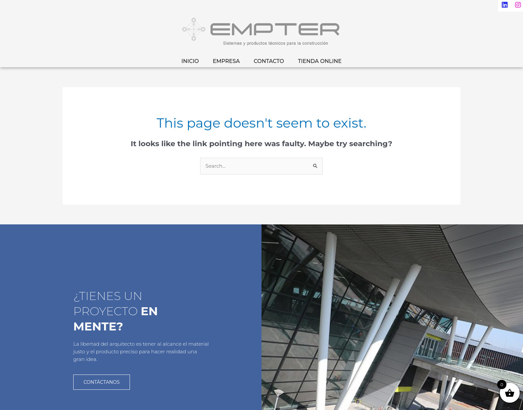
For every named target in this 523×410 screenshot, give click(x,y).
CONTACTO (269, 61)
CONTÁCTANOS (102, 382)
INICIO (190, 61)
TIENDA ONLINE (320, 61)
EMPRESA (226, 61)
